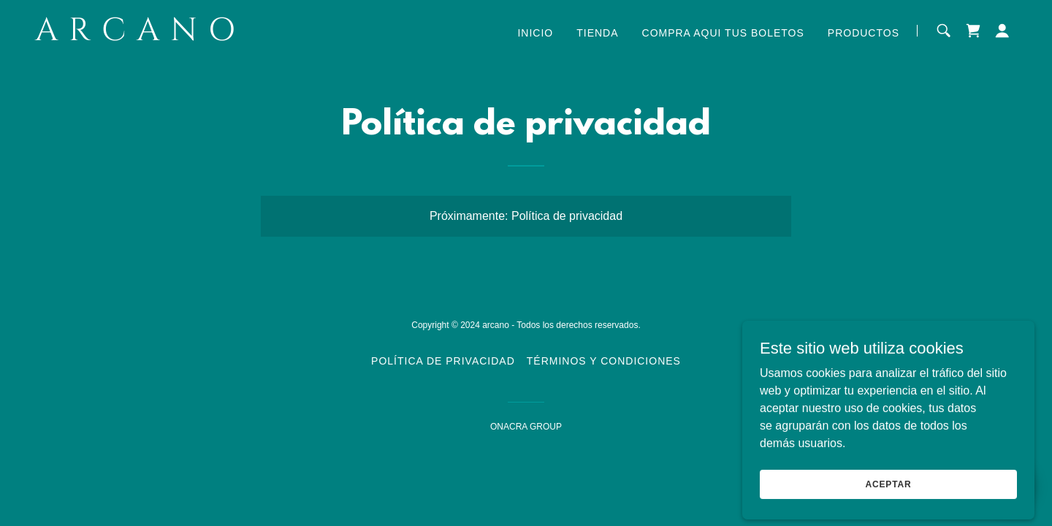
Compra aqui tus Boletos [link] (723, 33)
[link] (206, 36)
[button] (1002, 30)
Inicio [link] (535, 33)
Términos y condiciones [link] (604, 361)
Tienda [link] (597, 33)
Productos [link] (863, 33)
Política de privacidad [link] (443, 361)
